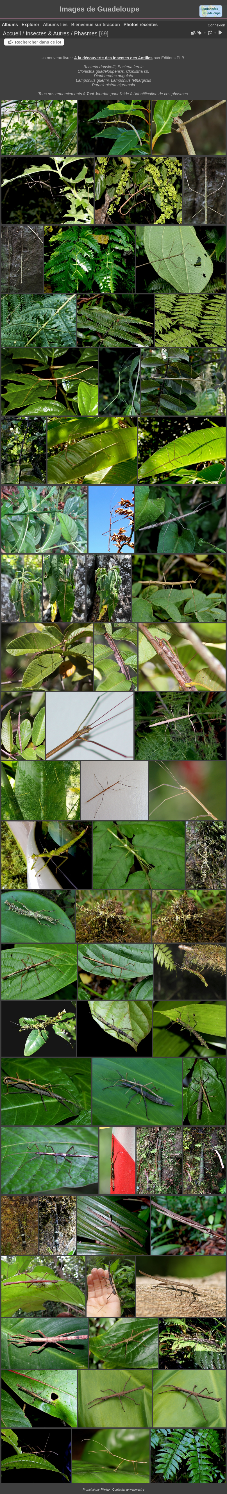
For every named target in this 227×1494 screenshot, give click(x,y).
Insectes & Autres (48, 33)
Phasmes (85, 33)
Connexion (216, 25)
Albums (10, 24)
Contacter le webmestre (128, 1489)
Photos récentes (141, 24)
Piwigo (105, 1489)
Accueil (12, 33)
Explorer (30, 24)
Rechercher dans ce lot (38, 42)
